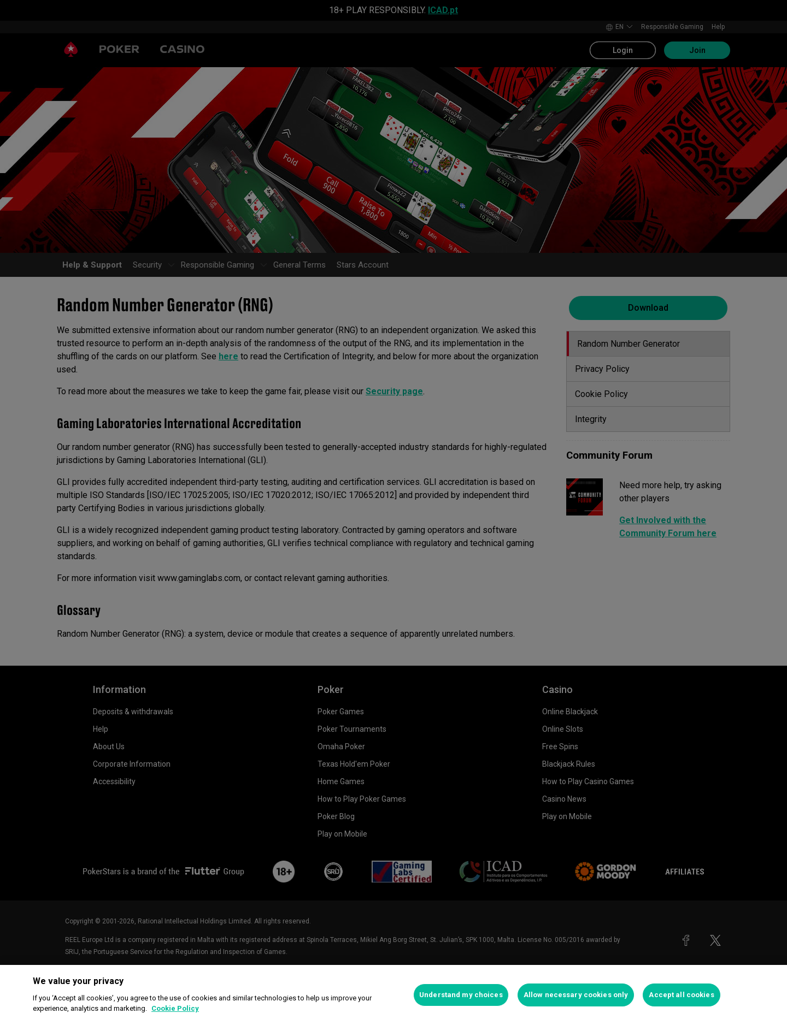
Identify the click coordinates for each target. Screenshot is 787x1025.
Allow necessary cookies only (576, 995)
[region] (393, 995)
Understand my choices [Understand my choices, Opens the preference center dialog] (461, 995)
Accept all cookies (681, 995)
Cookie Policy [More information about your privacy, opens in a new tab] (175, 1008)
